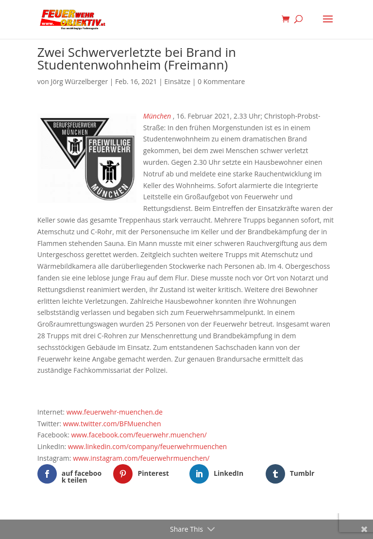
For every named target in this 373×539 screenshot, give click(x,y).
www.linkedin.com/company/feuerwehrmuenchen (147, 446)
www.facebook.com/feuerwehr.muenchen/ (138, 434)
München (157, 116)
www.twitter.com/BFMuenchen (112, 423)
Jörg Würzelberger (79, 81)
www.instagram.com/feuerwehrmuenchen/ (141, 458)
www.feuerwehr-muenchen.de (115, 412)
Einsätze (177, 81)
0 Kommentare (221, 81)
